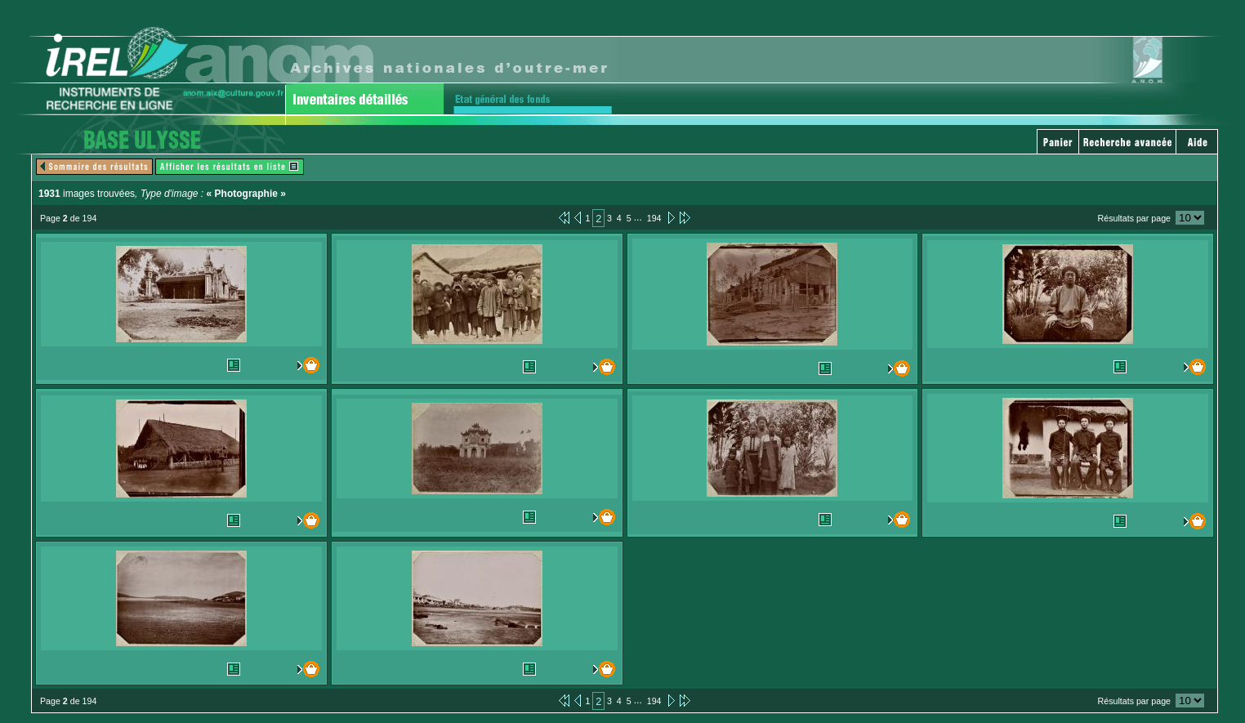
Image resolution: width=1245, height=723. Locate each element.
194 (654, 218)
